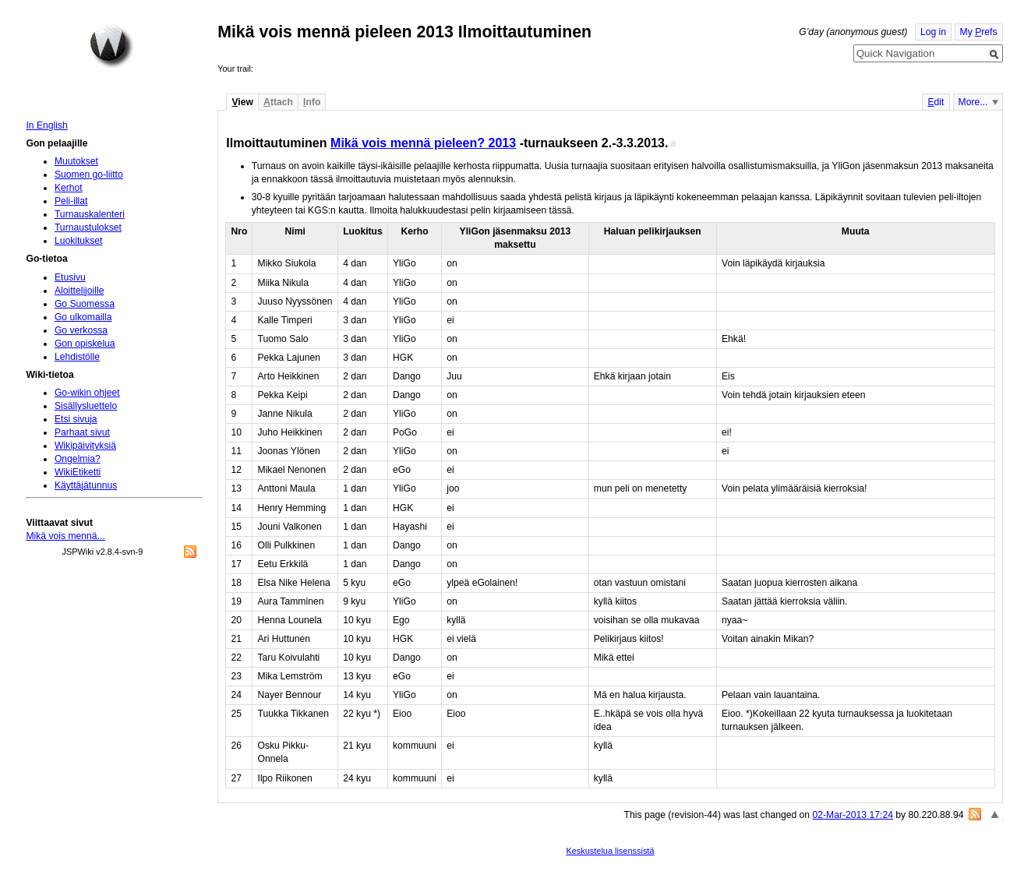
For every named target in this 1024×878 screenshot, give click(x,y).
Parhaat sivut (82, 432)
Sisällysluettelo (86, 405)
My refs (979, 31)
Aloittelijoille (79, 290)
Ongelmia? (78, 458)
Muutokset (76, 161)
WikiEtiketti (78, 472)
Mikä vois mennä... (65, 536)
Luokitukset (79, 240)
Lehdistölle (77, 356)
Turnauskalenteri (90, 214)
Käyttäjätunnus (86, 485)
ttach (278, 102)
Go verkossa (81, 330)
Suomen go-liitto (89, 174)
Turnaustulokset (88, 227)
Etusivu (70, 277)
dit (935, 102)
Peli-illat (71, 201)
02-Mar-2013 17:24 (853, 814)
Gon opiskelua (85, 343)
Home (111, 46)
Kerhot (69, 187)
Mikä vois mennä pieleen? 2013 (423, 143)
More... (973, 102)
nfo (311, 102)
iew (241, 102)
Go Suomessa (85, 303)
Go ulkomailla (83, 317)
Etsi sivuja (76, 419)
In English (46, 125)
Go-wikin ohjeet (87, 392)
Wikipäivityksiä (85, 445)
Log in (933, 31)
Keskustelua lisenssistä (610, 850)
